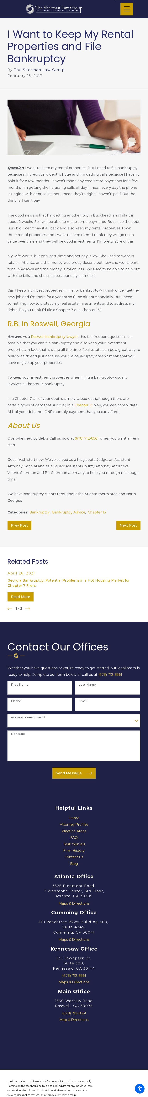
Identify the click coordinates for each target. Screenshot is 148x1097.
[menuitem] (74, 818)
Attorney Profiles (74, 824)
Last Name (87, 684)
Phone (16, 701)
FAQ (74, 838)
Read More (20, 597)
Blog (74, 864)
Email (83, 701)
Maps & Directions (74, 903)
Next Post (128, 525)
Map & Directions (74, 1020)
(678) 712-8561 (86, 438)
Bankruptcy (39, 512)
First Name (20, 684)
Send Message (74, 773)
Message (18, 734)
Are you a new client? (28, 717)
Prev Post (19, 525)
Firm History (74, 850)
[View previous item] (10, 608)
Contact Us (74, 857)
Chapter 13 (83, 405)
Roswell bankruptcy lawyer (54, 337)
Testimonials (74, 844)
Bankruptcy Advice (68, 512)
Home (74, 818)
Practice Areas (74, 831)
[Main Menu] (126, 9)
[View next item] (27, 608)
